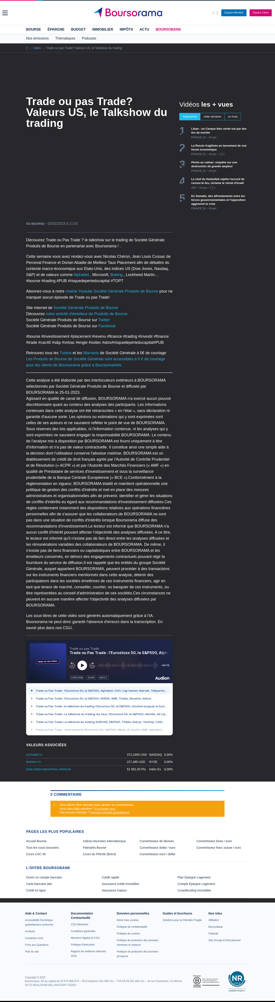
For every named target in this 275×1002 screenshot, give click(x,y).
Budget (78, 29)
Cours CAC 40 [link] (36, 854)
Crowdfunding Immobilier (194, 890)
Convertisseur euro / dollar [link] (157, 854)
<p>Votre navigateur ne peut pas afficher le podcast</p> (99, 687)
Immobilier (102, 29)
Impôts (126, 29)
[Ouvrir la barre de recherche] (213, 13)
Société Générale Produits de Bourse (86, 308)
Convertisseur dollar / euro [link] (157, 847)
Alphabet (82, 275)
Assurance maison (114, 890)
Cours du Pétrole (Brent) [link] (99, 854)
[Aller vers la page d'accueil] (138, 12)
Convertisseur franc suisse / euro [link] (218, 847)
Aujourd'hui (190, 116)
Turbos (66, 353)
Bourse (33, 29)
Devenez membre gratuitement (110, 812)
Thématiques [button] (65, 38)
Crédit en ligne (36, 890)
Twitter (104, 320)
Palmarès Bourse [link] (94, 847)
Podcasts (89, 38)
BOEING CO (33, 762)
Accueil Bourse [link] (36, 841)
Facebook (107, 326)
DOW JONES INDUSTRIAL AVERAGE (48, 769)
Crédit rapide (110, 877)
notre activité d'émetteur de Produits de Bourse (86, 314)
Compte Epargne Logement (196, 884)
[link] (30, 931)
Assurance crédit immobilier (120, 884)
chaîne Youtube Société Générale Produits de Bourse (112, 291)
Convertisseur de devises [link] (157, 841)
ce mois (233, 116)
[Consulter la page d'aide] (217, 13)
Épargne (55, 29)
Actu (144, 29)
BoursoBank (168, 29)
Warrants (91, 353)
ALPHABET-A (34, 754)
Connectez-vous (105, 808)
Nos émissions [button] (37, 38)
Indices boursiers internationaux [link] (104, 841)
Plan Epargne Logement (194, 877)
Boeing (117, 275)
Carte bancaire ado (39, 884)
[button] (5, 13)
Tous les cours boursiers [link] (42, 847)
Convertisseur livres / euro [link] (214, 841)
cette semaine (212, 116)
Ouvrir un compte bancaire (44, 877)
